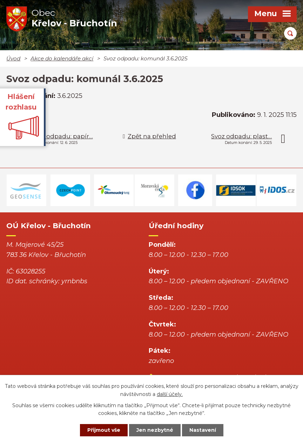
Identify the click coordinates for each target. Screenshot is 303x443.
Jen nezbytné (154, 430)
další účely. (170, 394)
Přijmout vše (103, 430)
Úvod (13, 58)
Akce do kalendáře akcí (62, 58)
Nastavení (202, 430)
